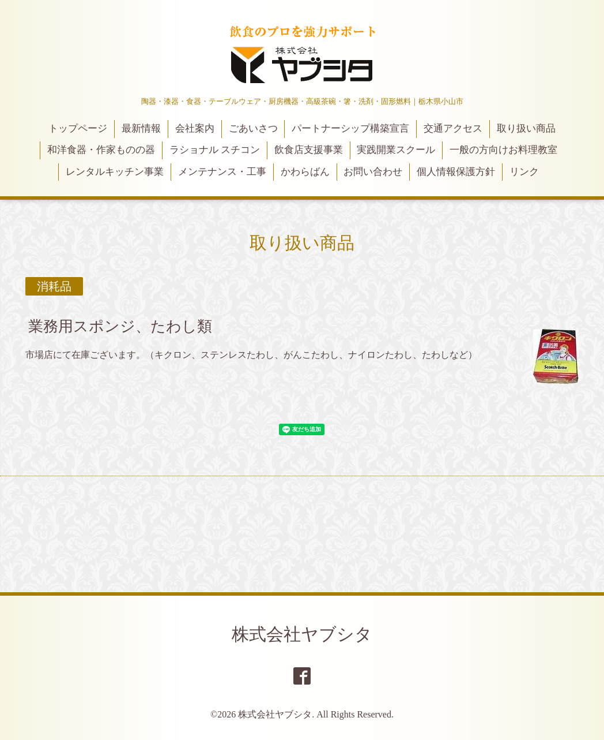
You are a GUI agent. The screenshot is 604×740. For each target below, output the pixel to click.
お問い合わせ (372, 171)
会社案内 (194, 128)
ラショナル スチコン (214, 149)
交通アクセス (453, 128)
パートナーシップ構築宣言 (350, 128)
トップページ (77, 128)
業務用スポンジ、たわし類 (120, 326)
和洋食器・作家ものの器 (101, 149)
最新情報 (141, 128)
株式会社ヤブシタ (302, 634)
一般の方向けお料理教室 (503, 149)
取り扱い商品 (526, 128)
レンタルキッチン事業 (115, 171)
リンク (524, 171)
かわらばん (305, 171)
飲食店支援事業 (308, 149)
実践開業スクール (396, 149)
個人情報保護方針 (456, 171)
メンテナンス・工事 (222, 171)
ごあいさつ (253, 128)
